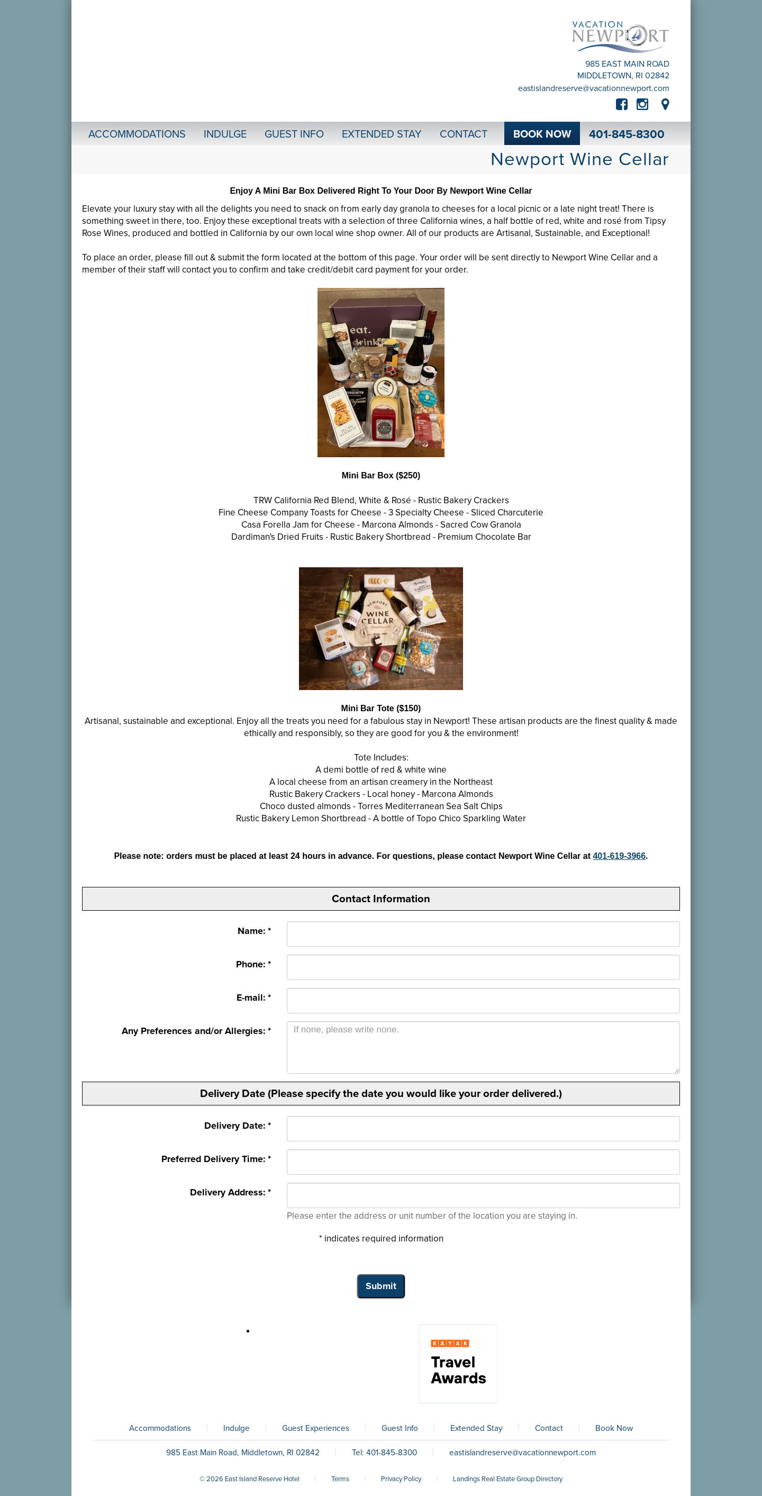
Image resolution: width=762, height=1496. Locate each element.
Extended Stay (476, 1428)
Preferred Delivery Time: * (216, 1159)
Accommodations (160, 1428)
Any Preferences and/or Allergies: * (196, 1031)
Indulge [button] (225, 134)
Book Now (614, 1428)
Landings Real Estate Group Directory (508, 1479)
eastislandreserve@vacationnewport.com (593, 88)
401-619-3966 (619, 855)
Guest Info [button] (294, 134)
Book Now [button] (542, 134)
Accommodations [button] (137, 134)
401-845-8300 (627, 134)
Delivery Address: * (230, 1192)
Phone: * (253, 964)
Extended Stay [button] (382, 134)
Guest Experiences (315, 1428)
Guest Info (400, 1428)
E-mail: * (254, 997)
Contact (549, 1428)
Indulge (236, 1428)
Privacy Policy (401, 1479)
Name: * (254, 931)
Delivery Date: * (237, 1125)
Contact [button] (463, 134)
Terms (340, 1479)
